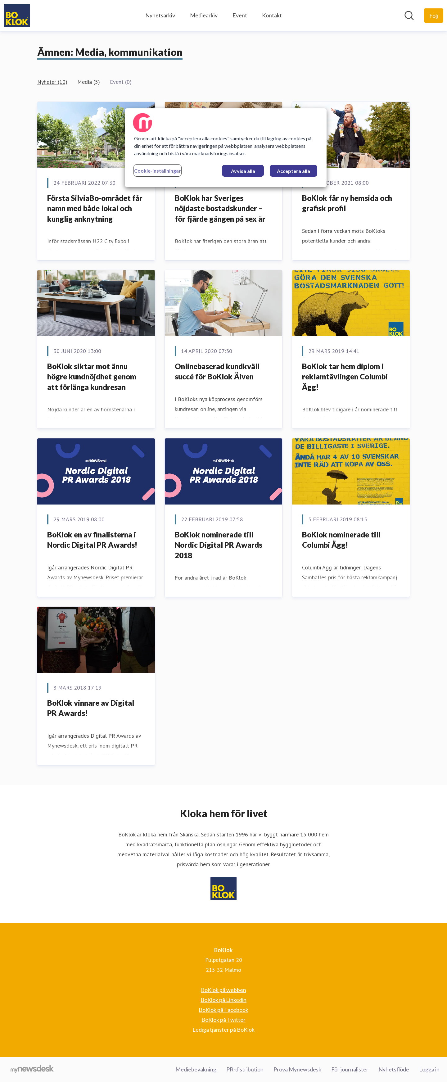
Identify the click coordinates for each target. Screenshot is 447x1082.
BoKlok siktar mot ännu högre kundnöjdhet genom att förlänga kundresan (91, 377)
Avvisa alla (243, 171)
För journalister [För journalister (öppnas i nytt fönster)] (349, 1069)
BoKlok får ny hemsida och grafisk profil (347, 203)
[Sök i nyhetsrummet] (409, 15)
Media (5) (88, 81)
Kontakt (272, 15)
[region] (226, 147)
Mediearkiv (204, 15)
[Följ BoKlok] (433, 15)
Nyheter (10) (52, 81)
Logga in (429, 1069)
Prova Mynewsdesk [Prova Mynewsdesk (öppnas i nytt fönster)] (297, 1069)
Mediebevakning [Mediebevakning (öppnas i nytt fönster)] (195, 1069)
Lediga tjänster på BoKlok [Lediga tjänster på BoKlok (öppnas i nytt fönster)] (223, 1029)
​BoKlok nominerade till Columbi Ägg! (341, 540)
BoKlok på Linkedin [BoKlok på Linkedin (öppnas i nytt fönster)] (223, 999)
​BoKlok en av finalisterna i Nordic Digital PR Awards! (92, 540)
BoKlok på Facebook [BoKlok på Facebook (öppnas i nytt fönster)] (223, 1009)
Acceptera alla (293, 171)
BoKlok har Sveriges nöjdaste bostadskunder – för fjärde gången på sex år (220, 208)
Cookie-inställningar (157, 171)
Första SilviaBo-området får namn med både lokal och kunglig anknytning (94, 208)
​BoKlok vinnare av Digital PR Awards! (90, 708)
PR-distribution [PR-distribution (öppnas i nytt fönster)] (245, 1069)
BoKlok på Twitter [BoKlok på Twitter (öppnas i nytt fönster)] (223, 1019)
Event (240, 15)
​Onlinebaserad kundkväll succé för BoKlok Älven (217, 371)
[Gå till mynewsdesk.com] (32, 1070)
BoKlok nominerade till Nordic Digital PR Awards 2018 (218, 545)
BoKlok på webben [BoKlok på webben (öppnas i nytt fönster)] (223, 989)
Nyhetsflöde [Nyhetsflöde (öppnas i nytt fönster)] (393, 1069)
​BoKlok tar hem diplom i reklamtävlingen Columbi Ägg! (345, 377)
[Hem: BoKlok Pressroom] (17, 15)
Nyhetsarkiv (160, 15)
